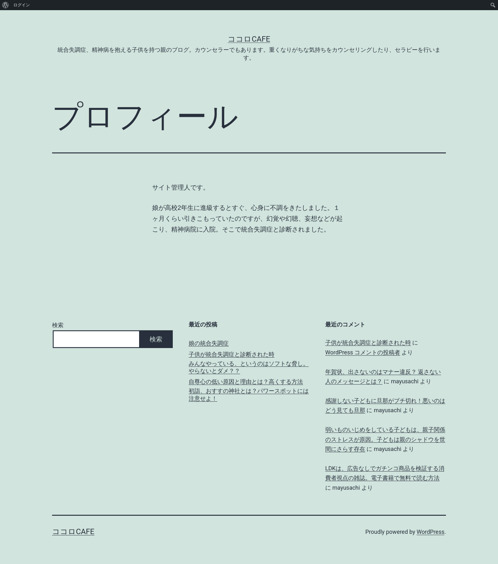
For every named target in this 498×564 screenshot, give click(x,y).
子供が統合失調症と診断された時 (231, 354)
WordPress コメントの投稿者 (362, 352)
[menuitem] (5, 5)
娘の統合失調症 (209, 343)
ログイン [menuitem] (21, 5)
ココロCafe (249, 39)
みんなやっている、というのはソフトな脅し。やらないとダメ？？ (249, 367)
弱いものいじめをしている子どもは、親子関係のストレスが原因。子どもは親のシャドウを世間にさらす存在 (385, 439)
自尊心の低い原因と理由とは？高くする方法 (246, 381)
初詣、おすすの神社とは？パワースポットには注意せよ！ (249, 394)
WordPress (430, 531)
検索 (58, 325)
